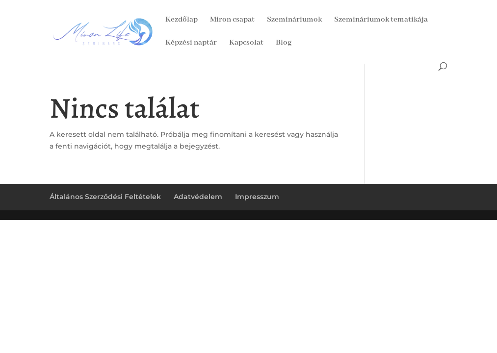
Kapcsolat (246, 43)
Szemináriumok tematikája (381, 20)
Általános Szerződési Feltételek (105, 196)
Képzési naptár (191, 43)
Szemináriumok (294, 20)
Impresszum (257, 196)
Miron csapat (232, 20)
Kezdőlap (181, 20)
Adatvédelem (198, 196)
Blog (283, 43)
